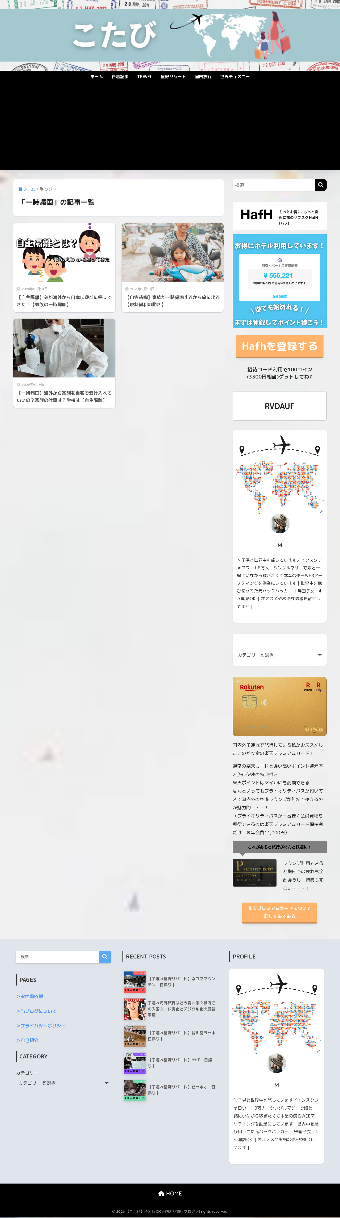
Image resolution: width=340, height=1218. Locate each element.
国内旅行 (203, 77)
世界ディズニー (235, 77)
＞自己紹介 (27, 1041)
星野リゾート (173, 77)
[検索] (321, 185)
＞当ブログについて (36, 1012)
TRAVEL (144, 77)
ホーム (96, 77)
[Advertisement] (170, 130)
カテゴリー (27, 1073)
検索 (105, 958)
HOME (170, 1194)
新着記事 (120, 77)
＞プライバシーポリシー (41, 1026)
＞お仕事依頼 (29, 997)
